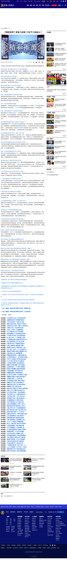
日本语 (56, 506)
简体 (32, 1)
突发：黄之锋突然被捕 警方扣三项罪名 (11, 151)
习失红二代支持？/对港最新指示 (15, 329)
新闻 (28, 5)
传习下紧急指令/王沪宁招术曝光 (15, 331)
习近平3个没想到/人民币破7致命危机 (16, 359)
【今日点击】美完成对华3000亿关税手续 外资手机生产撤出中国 (17, 299)
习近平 (25, 87)
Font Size (39, 62)
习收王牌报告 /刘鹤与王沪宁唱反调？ (16, 437)
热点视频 (13, 526)
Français (47, 506)
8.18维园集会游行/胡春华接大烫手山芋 (17, 339)
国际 (7, 519)
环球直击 (19, 520)
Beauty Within (50, 526)
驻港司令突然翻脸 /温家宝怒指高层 (16, 369)
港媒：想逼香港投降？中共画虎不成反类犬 (12, 111)
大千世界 (49, 528)
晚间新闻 (19, 523)
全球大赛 (13, 531)
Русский (52, 506)
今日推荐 (49, 72)
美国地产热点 (34, 530)
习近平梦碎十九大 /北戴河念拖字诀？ (16, 394)
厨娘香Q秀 (50, 530)
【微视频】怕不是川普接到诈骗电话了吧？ (12, 283)
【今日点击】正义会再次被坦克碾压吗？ (11, 291)
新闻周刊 (19, 526)
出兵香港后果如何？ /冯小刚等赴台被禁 (17, 357)
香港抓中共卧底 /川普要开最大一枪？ (16, 347)
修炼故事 (57, 538)
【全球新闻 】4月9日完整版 (15, 472)
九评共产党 (58, 526)
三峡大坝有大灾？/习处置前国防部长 (16, 408)
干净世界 (21, 547)
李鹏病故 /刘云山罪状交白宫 (14, 386)
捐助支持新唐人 (39, 512)
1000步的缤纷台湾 (51, 532)
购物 (57, 1)
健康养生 (41, 516)
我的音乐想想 (50, 535)
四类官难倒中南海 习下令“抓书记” (16, 412)
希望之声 (26, 547)
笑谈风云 (34, 520)
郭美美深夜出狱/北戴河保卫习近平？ (16, 406)
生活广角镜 (50, 518)
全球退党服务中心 (33, 547)
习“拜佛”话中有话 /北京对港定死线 (16, 335)
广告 (47, 1)
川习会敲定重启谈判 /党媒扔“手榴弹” (16, 429)
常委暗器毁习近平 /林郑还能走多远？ (16, 449)
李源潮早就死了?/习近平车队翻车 (15, 431)
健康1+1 (41, 518)
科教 (11, 524)
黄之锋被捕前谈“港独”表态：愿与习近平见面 (12, 133)
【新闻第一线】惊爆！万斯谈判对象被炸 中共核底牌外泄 (60, 65)
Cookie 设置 (33, 556)
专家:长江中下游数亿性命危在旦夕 (16, 390)
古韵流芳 (34, 521)
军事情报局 (27, 528)
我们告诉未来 (58, 518)
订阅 (61, 512)
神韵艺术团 (9, 547)
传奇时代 (57, 520)
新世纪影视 (53, 547)
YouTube (65, 1)
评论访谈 (47, 5)
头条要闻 (8, 526)
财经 (11, 522)
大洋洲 (18, 506)
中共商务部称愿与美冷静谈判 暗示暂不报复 (12, 219)
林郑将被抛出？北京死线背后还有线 (16, 333)
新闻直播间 (54, 5)
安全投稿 (29, 545)
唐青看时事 (27, 530)
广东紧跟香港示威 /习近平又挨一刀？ (16, 445)
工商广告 (57, 539)
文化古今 (34, 528)
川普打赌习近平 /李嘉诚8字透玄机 (15, 343)
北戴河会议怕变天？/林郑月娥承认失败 (17, 413)
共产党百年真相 (59, 521)
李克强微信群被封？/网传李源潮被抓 (16, 435)
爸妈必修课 (34, 526)
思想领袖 (26, 525)
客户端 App (45, 545)
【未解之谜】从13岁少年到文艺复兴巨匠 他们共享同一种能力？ (59, 117)
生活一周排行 (50, 138)
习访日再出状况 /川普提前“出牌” (15, 433)
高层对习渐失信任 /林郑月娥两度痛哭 (16, 451)
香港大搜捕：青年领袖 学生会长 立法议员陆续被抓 (14, 69)
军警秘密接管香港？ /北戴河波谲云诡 (16, 355)
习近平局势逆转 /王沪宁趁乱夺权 (15, 402)
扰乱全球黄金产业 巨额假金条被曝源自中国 (12, 239)
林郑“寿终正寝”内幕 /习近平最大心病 (16, 410)
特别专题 (49, 169)
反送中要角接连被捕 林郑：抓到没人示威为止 (13, 122)
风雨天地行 (58, 531)
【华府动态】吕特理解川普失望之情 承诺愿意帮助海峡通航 (15, 460)
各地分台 (25, 1)
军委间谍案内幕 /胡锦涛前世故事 (15, 417)
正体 (29, 1)
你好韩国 (49, 521)
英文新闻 (43, 1)
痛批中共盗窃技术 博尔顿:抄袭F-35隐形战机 (12, 230)
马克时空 (26, 533)
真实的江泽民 (58, 528)
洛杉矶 (14, 506)
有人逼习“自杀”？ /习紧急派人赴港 (16, 337)
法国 (25, 506)
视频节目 (19, 512)
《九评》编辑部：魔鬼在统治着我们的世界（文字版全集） (16, 311)
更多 (58, 547)
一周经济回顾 (20, 530)
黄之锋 (32, 71)
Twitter (63, 1)
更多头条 (64, 68)
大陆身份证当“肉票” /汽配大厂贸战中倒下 (18, 326)
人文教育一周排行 (51, 112)
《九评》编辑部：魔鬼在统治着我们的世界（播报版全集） (16, 308)
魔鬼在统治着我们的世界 (61, 525)
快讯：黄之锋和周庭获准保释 (8, 103)
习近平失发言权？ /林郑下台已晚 (15, 322)
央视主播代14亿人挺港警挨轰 (14, 353)
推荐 (37, 5)
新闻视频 (19, 516)
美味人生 (49, 525)
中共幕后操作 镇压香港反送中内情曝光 (11, 191)
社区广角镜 (19, 531)
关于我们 (8, 545)
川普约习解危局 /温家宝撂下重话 (15, 345)
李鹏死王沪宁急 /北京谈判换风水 (15, 382)
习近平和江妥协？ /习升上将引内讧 (16, 396)
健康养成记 (41, 523)
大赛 (21, 1)
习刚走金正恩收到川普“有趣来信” (15, 441)
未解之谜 (34, 518)
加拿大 (10, 506)
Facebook (61, 1)
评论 (7, 522)
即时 (40, 5)
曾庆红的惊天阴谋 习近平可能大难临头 (11, 85)
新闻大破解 (27, 526)
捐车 (54, 1)
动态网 (44, 547)
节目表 (26, 512)
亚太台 (32, 506)
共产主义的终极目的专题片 (52, 174)
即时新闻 (8, 528)
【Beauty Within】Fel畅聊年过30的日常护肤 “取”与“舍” (60, 106)
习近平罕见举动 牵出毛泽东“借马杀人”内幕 (12, 171)
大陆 (7, 524)
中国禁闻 (19, 521)
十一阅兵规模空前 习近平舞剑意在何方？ (11, 178)
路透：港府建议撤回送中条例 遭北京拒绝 (11, 94)
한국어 (60, 506)
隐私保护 (19, 545)
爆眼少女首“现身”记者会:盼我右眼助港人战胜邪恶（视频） (16, 248)
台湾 (11, 520)
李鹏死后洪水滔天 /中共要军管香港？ (16, 384)
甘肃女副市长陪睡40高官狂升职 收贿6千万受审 (13, 142)
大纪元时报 (15, 547)
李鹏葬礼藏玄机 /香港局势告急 (15, 372)
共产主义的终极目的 (60, 523)
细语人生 (26, 536)
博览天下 (8, 529)
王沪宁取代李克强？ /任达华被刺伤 (16, 392)
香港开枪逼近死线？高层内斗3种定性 (16, 324)
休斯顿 (22, 506)
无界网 (48, 547)
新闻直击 (19, 525)
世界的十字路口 (28, 531)
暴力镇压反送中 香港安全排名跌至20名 (11, 160)
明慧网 (39, 547)
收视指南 (14, 545)
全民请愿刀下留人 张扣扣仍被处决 (16, 398)
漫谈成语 (34, 525)
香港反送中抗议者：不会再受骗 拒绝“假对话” (12, 270)
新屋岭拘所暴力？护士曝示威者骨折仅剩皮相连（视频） (15, 259)
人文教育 (34, 516)
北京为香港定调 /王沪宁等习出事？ (16, 341)
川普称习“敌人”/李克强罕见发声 (15, 327)
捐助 (51, 1)
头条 (34, 5)
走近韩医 (41, 526)
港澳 (11, 519)
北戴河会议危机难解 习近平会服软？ (16, 365)
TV (59, 5)
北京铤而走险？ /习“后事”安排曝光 (16, 367)
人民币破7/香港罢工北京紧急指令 (15, 363)
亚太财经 (19, 535)
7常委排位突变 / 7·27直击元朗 (14, 378)
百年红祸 (57, 530)
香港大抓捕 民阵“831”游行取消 (9, 76)
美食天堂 (49, 523)
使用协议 (24, 545)
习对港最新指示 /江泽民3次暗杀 (15, 400)
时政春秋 (26, 523)
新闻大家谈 (27, 518)
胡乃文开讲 (41, 521)
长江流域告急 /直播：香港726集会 (16, 380)
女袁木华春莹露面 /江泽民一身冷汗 (16, 404)
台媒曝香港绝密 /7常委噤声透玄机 (15, 320)
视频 (31, 5)
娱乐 (14, 519)
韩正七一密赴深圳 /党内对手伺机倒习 (16, 423)
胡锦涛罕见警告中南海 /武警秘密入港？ (17, 351)
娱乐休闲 (50, 516)
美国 (7, 520)
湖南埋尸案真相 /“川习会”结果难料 (16, 439)
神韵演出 (8, 531)
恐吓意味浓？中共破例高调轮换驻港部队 (11, 210)
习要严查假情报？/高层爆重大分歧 (16, 419)
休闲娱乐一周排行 (51, 96)
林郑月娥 (18, 127)
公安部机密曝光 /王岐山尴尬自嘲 (15, 425)
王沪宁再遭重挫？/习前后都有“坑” (16, 427)
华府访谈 (19, 528)
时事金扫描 (27, 521)
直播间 (31, 512)
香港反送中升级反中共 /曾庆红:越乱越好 (17, 388)
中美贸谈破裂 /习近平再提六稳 (15, 370)
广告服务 (34, 545)
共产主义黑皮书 (50, 172)
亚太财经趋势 (20, 533)
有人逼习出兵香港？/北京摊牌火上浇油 (17, 374)
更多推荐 (64, 93)
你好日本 (49, 520)
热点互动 (26, 520)
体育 (14, 520)
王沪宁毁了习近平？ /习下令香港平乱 (16, 349)
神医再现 (41, 525)
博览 (43, 5)
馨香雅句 (34, 523)
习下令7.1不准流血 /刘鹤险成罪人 (15, 421)
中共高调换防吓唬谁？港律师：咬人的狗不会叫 (13, 200)
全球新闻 (19, 518)
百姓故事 (57, 535)
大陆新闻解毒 (27, 535)
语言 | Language (37, 1)
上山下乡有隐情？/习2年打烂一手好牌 (16, 447)
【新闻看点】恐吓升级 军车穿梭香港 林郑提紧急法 (14, 279)
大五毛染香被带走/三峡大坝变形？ (16, 415)
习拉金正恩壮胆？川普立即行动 (15, 443)
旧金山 (28, 506)
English (42, 506)
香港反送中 (14, 112)
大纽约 (6, 506)
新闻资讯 (5, 28)
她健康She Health (43, 520)
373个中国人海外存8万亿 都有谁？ (16, 361)
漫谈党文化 (58, 536)
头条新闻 (49, 32)
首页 (2, 28)
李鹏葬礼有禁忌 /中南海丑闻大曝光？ (16, 376)
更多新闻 (64, 109)
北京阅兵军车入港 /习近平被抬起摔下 (16, 318)
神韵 (18, 1)
